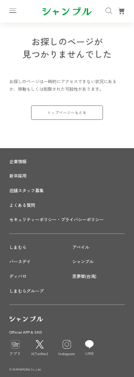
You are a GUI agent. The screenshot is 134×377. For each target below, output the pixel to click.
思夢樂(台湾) (84, 276)
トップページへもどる (66, 112)
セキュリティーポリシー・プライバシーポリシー (56, 219)
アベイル (80, 247)
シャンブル (83, 261)
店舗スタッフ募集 (26, 190)
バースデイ (20, 261)
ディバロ (17, 276)
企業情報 (17, 161)
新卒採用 (17, 176)
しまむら (17, 247)
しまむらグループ (26, 291)
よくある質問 (22, 205)
